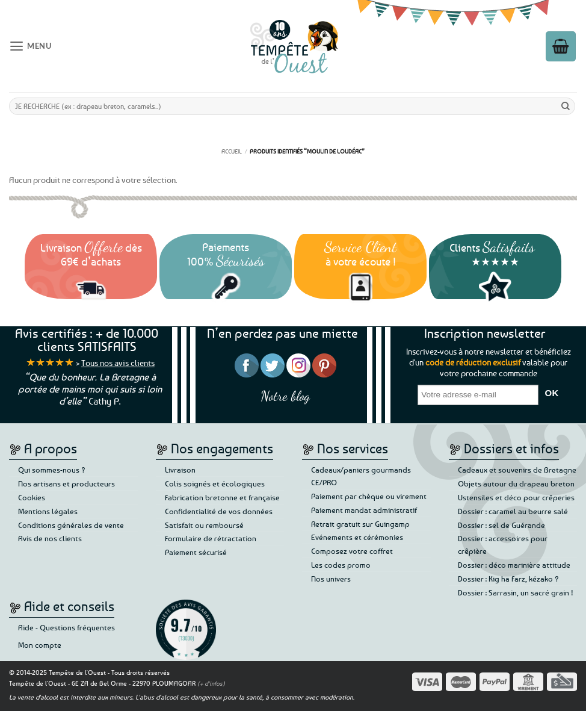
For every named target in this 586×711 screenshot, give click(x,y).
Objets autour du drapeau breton (516, 483)
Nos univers (331, 578)
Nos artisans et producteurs (66, 483)
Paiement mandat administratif (364, 510)
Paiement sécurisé (196, 552)
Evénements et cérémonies (357, 537)
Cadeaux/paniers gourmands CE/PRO (361, 476)
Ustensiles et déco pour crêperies (516, 497)
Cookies (31, 497)
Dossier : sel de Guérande (501, 525)
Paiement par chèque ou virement (369, 496)
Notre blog (285, 396)
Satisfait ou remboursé (204, 525)
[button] (39, 45)
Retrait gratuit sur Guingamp (360, 524)
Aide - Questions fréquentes (66, 627)
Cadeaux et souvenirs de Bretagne (517, 469)
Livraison (180, 469)
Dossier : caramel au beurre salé (513, 511)
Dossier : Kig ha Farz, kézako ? (508, 578)
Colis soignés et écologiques (215, 483)
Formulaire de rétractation (210, 538)
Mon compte (39, 645)
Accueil (231, 151)
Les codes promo (341, 565)
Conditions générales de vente (71, 525)
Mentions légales (48, 511)
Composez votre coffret (352, 551)
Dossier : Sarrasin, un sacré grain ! (515, 592)
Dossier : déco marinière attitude (514, 565)
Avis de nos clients (50, 538)
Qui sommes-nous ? (51, 469)
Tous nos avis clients (118, 363)
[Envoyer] (566, 106)
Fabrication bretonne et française (222, 497)
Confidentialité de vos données (219, 511)
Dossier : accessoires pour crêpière (502, 544)
